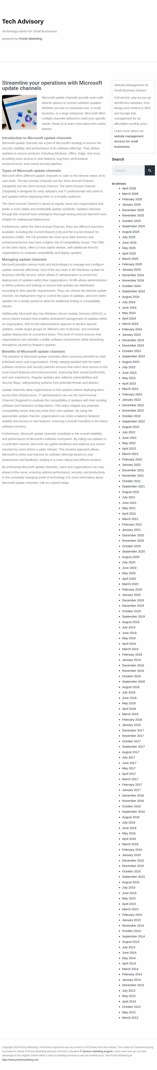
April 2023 (129, 383)
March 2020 (130, 584)
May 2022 (129, 443)
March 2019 (130, 649)
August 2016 (130, 817)
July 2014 (128, 947)
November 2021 (133, 475)
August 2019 (130, 622)
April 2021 (129, 513)
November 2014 (133, 925)
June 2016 (129, 828)
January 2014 (131, 979)
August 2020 (130, 557)
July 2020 (128, 562)
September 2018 (133, 681)
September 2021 (133, 486)
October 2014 (131, 931)
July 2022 (128, 432)
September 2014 (133, 936)
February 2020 (132, 589)
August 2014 (130, 941)
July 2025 (128, 237)
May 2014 (129, 958)
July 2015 (128, 887)
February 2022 (132, 459)
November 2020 (133, 540)
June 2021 (129, 502)
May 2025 (129, 248)
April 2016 (129, 838)
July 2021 (128, 497)
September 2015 (133, 876)
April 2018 (129, 708)
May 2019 (129, 638)
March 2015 (130, 909)
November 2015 (133, 865)
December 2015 (133, 860)
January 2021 (131, 529)
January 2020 (131, 594)
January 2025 (131, 269)
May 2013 (129, 996)
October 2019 (131, 611)
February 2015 (132, 914)
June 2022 (129, 437)
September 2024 (133, 291)
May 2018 (129, 703)
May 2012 (129, 1012)
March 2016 (130, 844)
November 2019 (133, 605)
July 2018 (128, 692)
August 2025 (130, 231)
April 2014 (129, 963)
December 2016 (133, 795)
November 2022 (133, 410)
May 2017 (129, 768)
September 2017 (133, 746)
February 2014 (132, 974)
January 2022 (131, 464)
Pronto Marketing (30, 38)
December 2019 (133, 600)
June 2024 (129, 307)
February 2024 (132, 329)
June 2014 (129, 952)
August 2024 (130, 296)
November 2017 (133, 735)
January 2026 (131, 204)
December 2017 (133, 730)
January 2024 (131, 334)
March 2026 (130, 193)
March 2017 (130, 779)
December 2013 (133, 985)
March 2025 (130, 258)
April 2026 (129, 188)
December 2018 (133, 665)
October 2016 (131, 806)
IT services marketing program (96, 1051)
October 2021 (131, 481)
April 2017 (129, 773)
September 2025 (133, 226)
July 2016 (128, 822)
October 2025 (131, 221)
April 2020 (129, 578)
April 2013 (129, 1001)
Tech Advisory (23, 21)
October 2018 (131, 676)
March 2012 (130, 1017)
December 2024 (133, 275)
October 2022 (131, 416)
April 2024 (129, 318)
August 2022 (130, 427)
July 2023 (128, 367)
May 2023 (129, 378)
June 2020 (129, 567)
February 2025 (132, 264)
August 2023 (130, 361)
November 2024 (133, 280)
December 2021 (133, 470)
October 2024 (131, 286)
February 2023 (132, 394)
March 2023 (130, 388)
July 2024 (128, 302)
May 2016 (129, 833)
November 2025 (133, 215)
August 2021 (130, 492)
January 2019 (131, 660)
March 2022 (130, 454)
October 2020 (131, 546)
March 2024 (130, 323)
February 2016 (132, 849)
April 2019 (129, 643)
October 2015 (131, 871)
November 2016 (133, 800)
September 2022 (133, 421)
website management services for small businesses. (129, 141)
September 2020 (133, 551)
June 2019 (129, 633)
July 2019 (128, 627)
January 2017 (131, 790)
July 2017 (128, 757)
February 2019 (132, 654)
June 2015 (129, 893)
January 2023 (131, 399)
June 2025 (129, 242)
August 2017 (130, 752)
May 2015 (129, 898)
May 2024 (129, 313)
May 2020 (129, 573)
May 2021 (129, 508)
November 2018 (133, 670)
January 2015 (131, 920)
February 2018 (132, 719)
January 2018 (131, 725)
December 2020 (133, 535)
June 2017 (129, 763)
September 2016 (133, 811)
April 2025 (129, 253)
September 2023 (133, 356)
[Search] (150, 170)
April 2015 (129, 904)
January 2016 (131, 855)
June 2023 (129, 372)
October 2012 (131, 1006)
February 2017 (132, 784)
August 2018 (130, 687)
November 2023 (133, 345)
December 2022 (133, 405)
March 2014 (130, 969)
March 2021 (130, 519)
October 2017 (131, 741)
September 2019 (133, 616)
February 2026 (132, 199)
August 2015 (130, 882)
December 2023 (133, 340)
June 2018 (129, 698)
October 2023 (131, 351)
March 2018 (130, 714)
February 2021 (132, 524)
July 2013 (128, 990)
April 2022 (129, 448)
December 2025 (133, 210)
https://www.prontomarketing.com (20, 1059)
